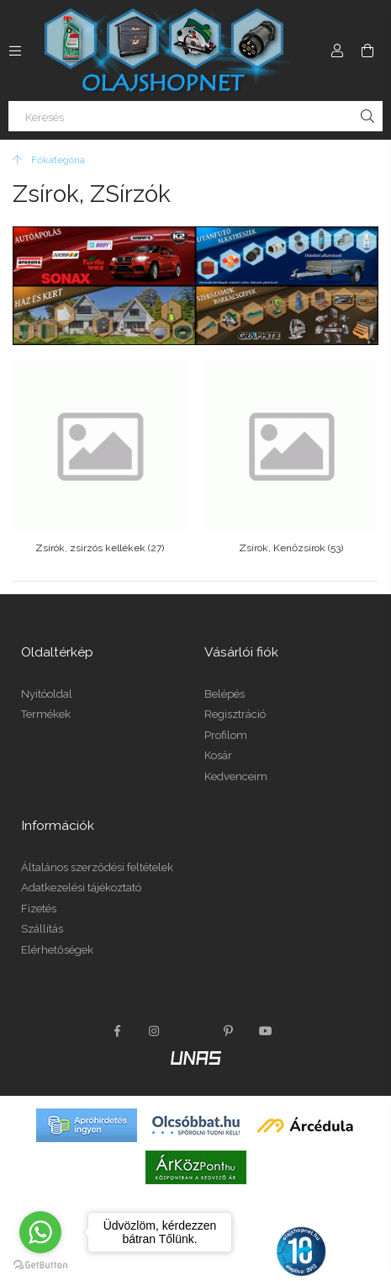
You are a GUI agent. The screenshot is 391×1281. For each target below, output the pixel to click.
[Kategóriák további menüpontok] (15, 50)
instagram (154, 1031)
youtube (265, 1031)
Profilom (225, 735)
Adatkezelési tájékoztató (81, 887)
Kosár (218, 755)
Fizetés (38, 908)
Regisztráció (235, 714)
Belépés (224, 694)
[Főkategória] (49, 160)
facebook (117, 1031)
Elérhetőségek (57, 949)
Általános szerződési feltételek (97, 867)
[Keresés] (195, 116)
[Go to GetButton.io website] (40, 1264)
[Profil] (337, 50)
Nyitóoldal (46, 694)
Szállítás (42, 928)
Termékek (46, 714)
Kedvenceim (235, 776)
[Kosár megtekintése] (367, 50)
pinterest (228, 1031)
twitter (191, 1031)
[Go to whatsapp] (40, 1232)
